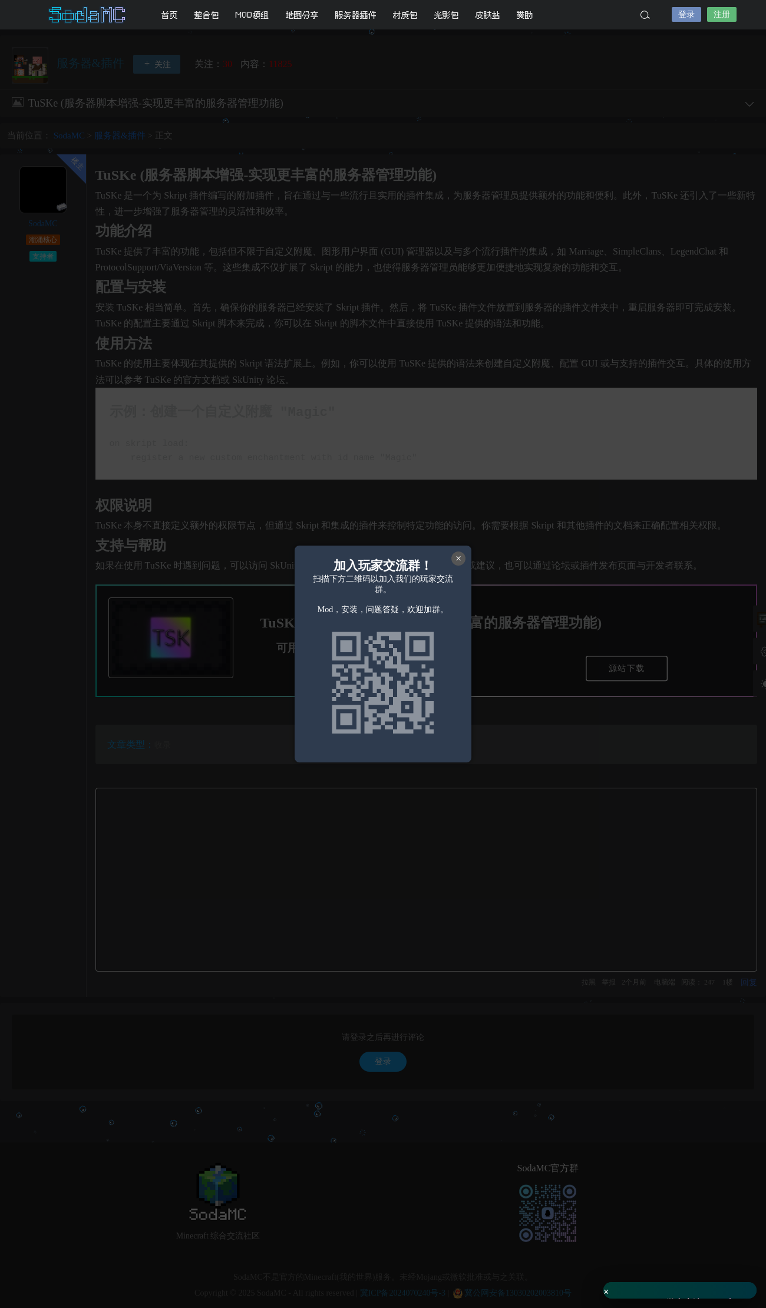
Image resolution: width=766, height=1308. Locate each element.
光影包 (446, 15)
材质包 (405, 15)
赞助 (525, 15)
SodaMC (88, 14)
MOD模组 (252, 15)
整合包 (206, 15)
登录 (686, 14)
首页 (169, 15)
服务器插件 (356, 15)
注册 (722, 14)
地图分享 (302, 15)
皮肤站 (488, 15)
